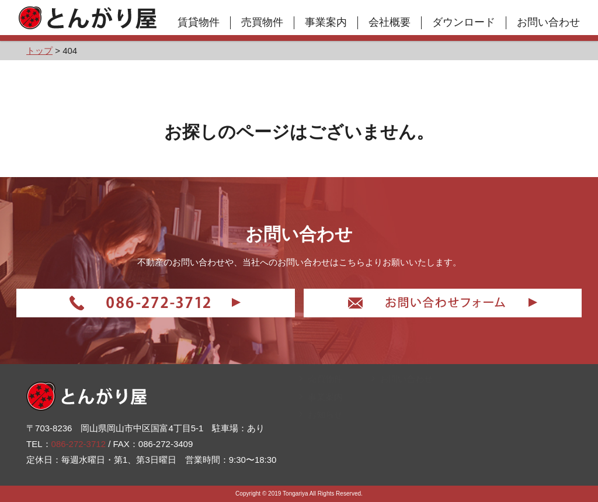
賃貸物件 (199, 22)
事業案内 (326, 22)
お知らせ (321, 460)
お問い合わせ (548, 22)
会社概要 (389, 22)
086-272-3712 (78, 444)
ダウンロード (463, 22)
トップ (316, 389)
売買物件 (262, 22)
